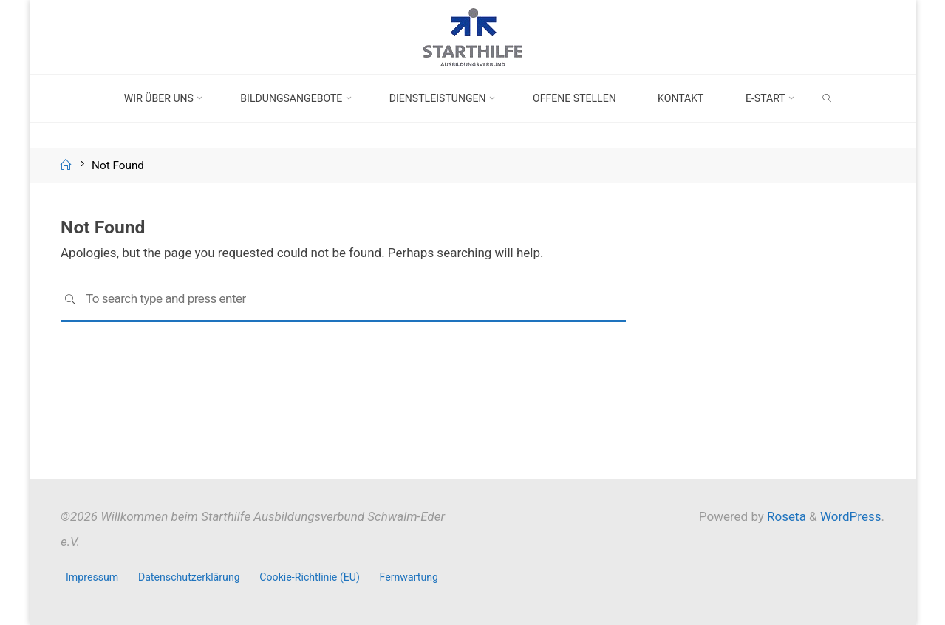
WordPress (850, 516)
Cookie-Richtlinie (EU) (309, 577)
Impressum (92, 577)
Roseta (785, 516)
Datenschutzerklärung (189, 577)
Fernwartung (409, 577)
